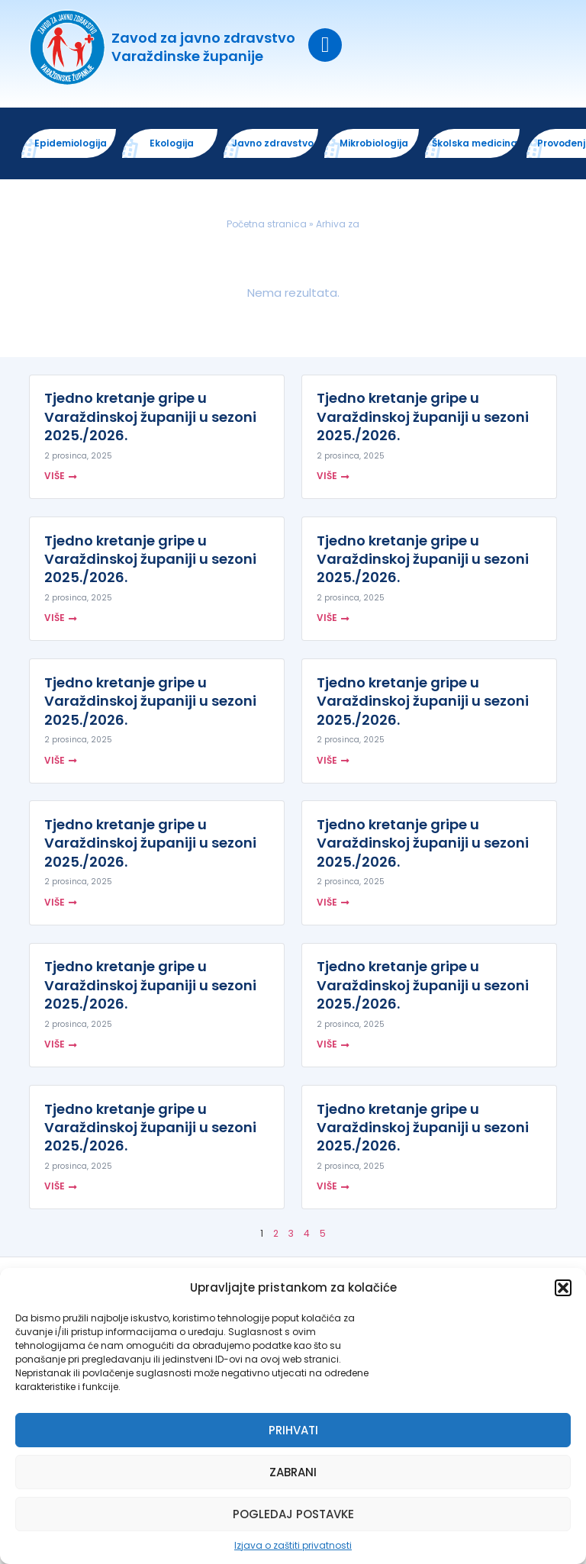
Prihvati (293, 1430)
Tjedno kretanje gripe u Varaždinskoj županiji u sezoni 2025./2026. (150, 418)
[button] (563, 1287)
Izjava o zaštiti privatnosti (293, 1545)
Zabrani (293, 1472)
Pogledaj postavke (293, 1514)
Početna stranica (267, 225)
